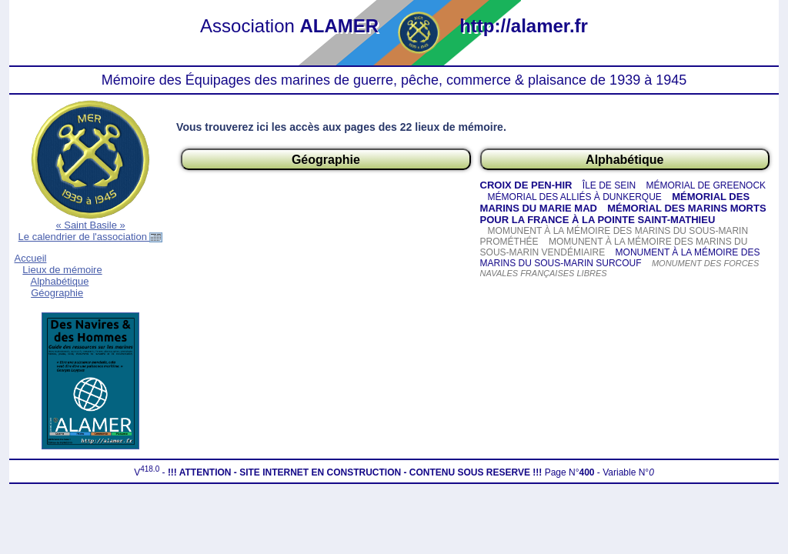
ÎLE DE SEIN (609, 185)
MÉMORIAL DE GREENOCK (706, 185)
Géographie (57, 293)
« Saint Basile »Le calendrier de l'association (90, 230)
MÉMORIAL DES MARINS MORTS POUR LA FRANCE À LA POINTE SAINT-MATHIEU (623, 213)
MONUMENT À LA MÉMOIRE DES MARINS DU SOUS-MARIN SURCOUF (620, 258)
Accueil (31, 258)
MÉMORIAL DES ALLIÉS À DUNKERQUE (575, 197)
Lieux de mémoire (62, 269)
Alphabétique (59, 281)
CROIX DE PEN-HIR (526, 185)
